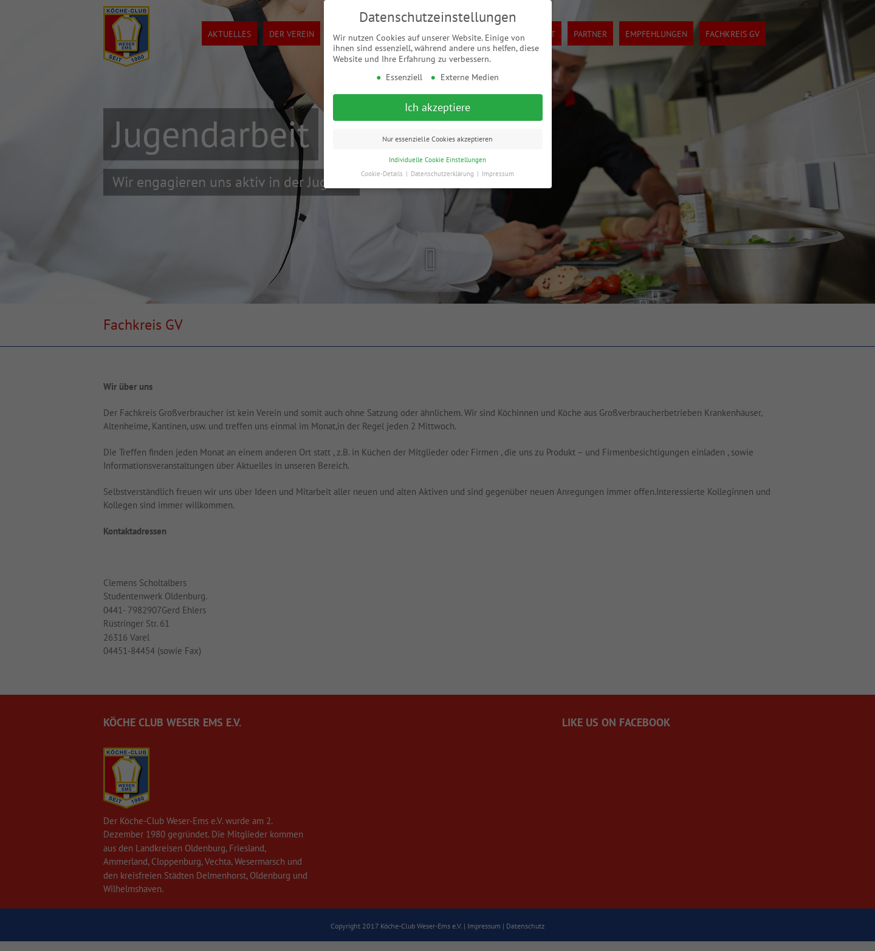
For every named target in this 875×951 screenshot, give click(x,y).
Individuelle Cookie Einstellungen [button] (437, 159)
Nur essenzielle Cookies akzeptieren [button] (437, 138)
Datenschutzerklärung (443, 173)
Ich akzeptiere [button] (437, 107)
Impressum (498, 173)
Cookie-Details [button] (383, 173)
